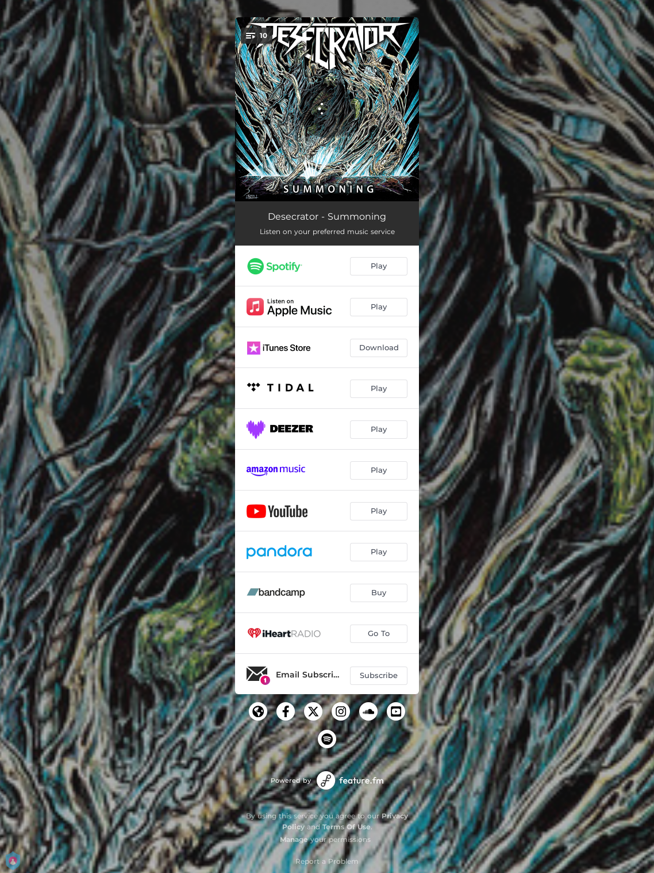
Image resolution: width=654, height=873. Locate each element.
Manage (294, 839)
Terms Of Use (346, 826)
